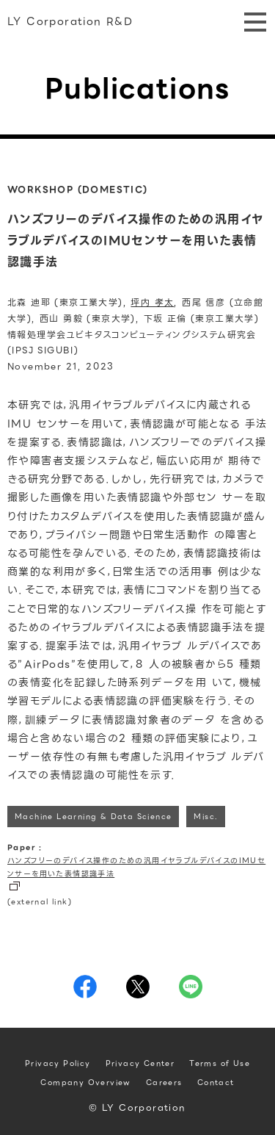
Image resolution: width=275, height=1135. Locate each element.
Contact (216, 1082)
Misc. (206, 816)
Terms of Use (219, 1063)
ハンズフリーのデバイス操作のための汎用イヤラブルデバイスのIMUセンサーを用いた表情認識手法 (136, 867)
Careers (164, 1082)
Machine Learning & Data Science (93, 816)
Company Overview (85, 1082)
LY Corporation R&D (70, 21)
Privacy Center (140, 1063)
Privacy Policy (58, 1063)
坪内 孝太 (152, 302)
